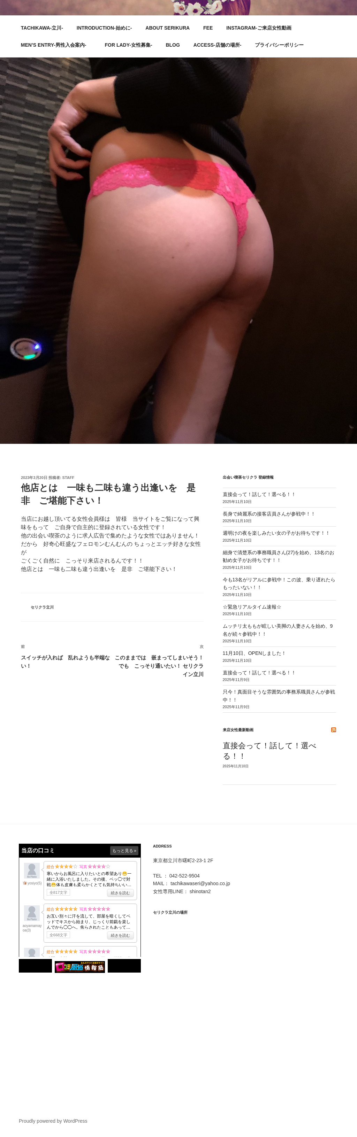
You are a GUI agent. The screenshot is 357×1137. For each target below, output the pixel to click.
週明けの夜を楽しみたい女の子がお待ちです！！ (276, 533)
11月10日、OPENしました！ (255, 653)
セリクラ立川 (42, 607)
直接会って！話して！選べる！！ (259, 494)
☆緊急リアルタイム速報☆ (252, 607)
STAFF (68, 477)
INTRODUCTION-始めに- (104, 28)
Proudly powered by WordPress (53, 1121)
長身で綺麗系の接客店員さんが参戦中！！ (269, 514)
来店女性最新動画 (238, 730)
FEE (208, 28)
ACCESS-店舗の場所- (217, 45)
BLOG (173, 45)
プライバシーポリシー (279, 45)
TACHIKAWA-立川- (42, 28)
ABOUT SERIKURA (167, 28)
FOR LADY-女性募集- (128, 45)
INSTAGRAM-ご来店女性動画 (258, 28)
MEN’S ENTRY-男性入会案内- (57, 45)
